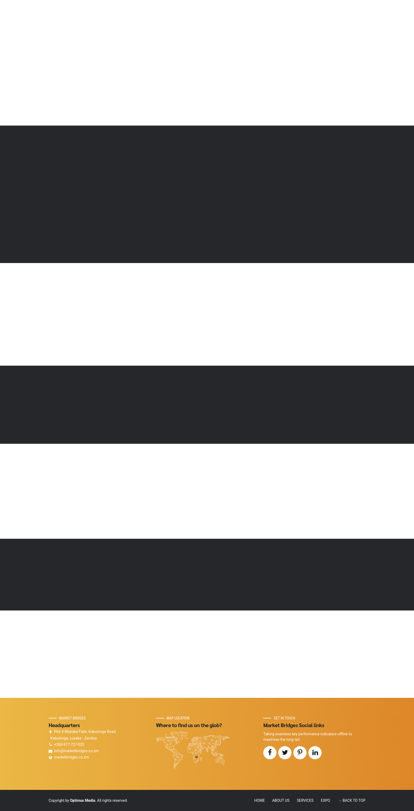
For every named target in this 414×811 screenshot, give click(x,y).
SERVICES (305, 800)
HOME (259, 800)
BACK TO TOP (354, 800)
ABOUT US (281, 800)
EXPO (325, 800)
